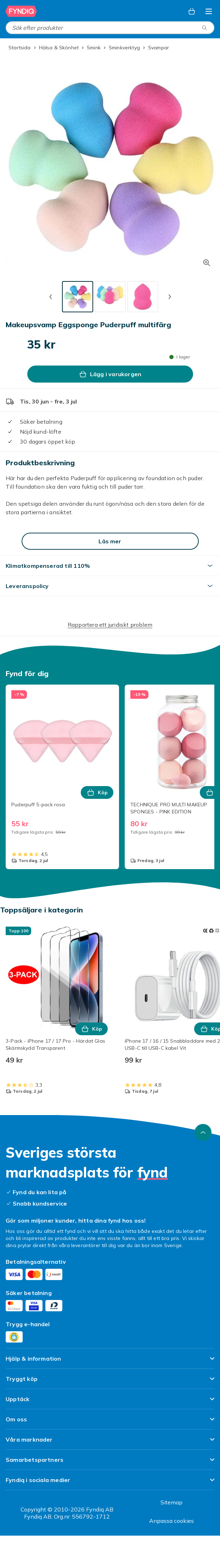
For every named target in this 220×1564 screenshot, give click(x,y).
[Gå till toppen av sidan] (202, 1132)
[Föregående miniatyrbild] (50, 296)
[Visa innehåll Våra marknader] (110, 1442)
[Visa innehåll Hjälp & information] (110, 1361)
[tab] (77, 296)
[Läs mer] (110, 541)
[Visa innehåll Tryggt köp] (110, 1381)
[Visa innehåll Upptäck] (110, 1402)
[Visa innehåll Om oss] (110, 1422)
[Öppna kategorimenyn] (208, 11)
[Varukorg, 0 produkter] (191, 11)
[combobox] (110, 27)
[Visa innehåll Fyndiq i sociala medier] (110, 1483)
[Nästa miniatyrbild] (169, 296)
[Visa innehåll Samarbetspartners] (110, 1462)
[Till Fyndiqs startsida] (21, 11)
